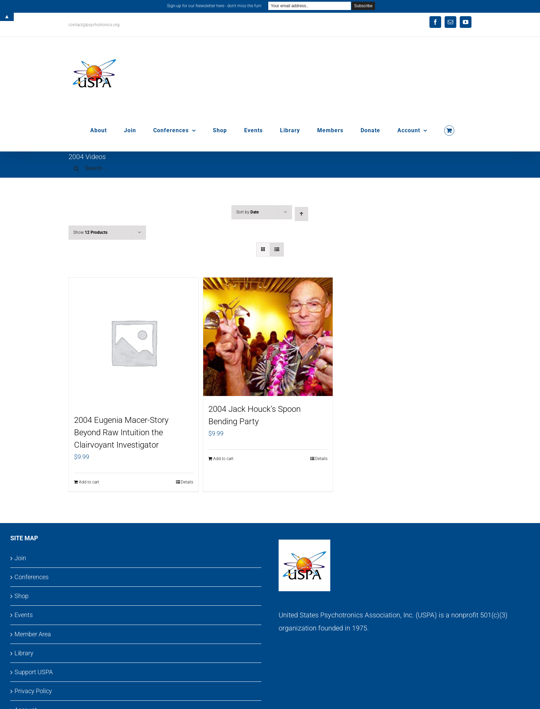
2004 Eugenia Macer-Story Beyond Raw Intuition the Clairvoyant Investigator (121, 432)
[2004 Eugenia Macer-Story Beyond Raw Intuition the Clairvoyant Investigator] (133, 342)
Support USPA (33, 672)
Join (20, 558)
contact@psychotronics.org (94, 24)
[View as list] (276, 249)
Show (90, 232)
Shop (21, 595)
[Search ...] (270, 168)
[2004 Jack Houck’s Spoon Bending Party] (268, 337)
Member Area (32, 634)
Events (23, 614)
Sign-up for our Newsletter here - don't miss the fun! (214, 5)
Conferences (31, 577)
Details (187, 482)
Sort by (247, 212)
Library (23, 653)
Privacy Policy (33, 691)
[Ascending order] (301, 214)
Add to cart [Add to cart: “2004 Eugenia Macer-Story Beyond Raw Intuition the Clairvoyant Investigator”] (89, 482)
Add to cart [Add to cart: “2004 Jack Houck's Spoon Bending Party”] (223, 458)
